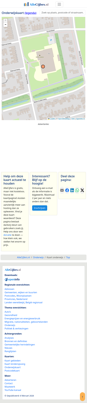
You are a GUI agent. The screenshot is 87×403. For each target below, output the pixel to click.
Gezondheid (11, 315)
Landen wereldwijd (14, 302)
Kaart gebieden (13, 360)
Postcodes (10, 295)
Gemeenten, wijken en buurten (21, 292)
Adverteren (10, 380)
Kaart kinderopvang (15, 363)
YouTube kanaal (13, 390)
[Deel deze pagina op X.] (82, 190)
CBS (73, 119)
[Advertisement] (43, 147)
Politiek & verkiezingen (16, 328)
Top (68, 257)
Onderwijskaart (13, 367)
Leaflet (51, 119)
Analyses (9, 337)
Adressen (9, 289)
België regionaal (33, 302)
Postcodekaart (12, 370)
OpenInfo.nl (80, 119)
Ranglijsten (10, 351)
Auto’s (8, 311)
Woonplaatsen (23, 295)
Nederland (21, 299)
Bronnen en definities (16, 341)
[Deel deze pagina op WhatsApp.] (77, 190)
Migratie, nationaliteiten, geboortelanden (26, 321)
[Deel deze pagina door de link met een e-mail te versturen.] (62, 190)
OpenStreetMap (64, 119)
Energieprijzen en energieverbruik (22, 318)
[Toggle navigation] (59, 4)
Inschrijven (39, 208)
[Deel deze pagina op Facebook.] (67, 190)
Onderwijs (10, 325)
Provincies (10, 299)
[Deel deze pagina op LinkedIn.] (72, 190)
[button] (5, 21)
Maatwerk (10, 386)
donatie (7, 234)
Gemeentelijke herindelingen (20, 344)
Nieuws (8, 347)
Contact (9, 383)
